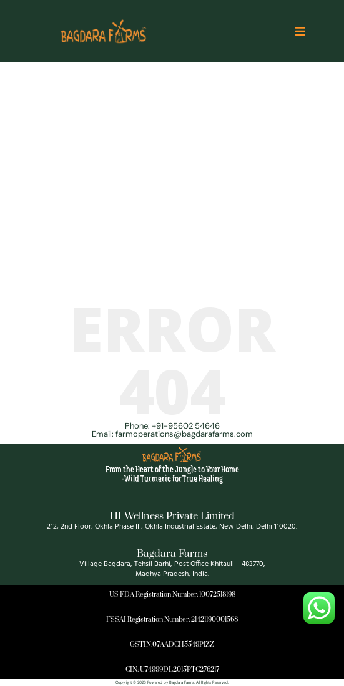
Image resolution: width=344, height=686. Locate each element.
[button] (301, 31)
